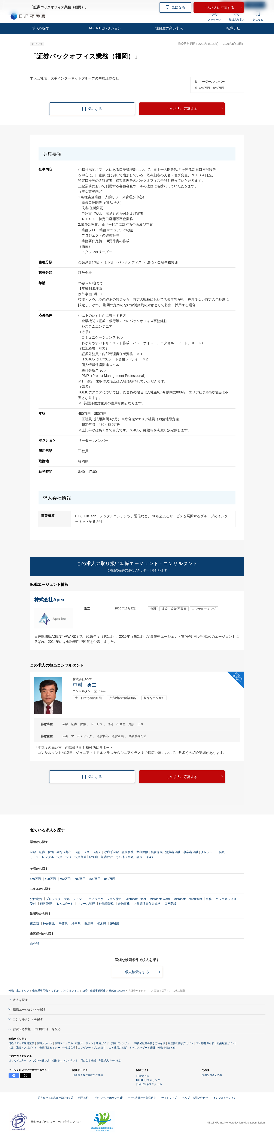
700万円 (79, 878)
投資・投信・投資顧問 (71, 857)
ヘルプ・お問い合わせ (195, 1097)
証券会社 (128, 852)
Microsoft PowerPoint (188, 899)
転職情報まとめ (167, 1047)
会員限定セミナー (49, 1047)
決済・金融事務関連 (94, 990)
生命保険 (142, 852)
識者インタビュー (121, 1043)
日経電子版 (142, 1076)
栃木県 (101, 923)
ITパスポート (64, 903)
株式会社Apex (117, 990)
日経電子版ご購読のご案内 (87, 1075)
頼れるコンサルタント (65, 1060)
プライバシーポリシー (108, 1097)
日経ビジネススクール (149, 1084)
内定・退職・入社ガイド (23, 1047)
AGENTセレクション (105, 28)
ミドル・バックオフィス (65, 990)
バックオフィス (226, 899)
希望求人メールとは (110, 1060)
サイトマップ (169, 1097)
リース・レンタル (42, 857)
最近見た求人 (236, 16)
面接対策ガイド (226, 1043)
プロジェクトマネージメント (65, 899)
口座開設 (170, 903)
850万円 (109, 878)
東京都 (34, 923)
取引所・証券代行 (101, 857)
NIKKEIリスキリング (148, 1080)
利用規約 (83, 1097)
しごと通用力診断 (116, 1047)
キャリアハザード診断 (142, 1047)
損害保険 (157, 852)
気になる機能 (88, 1060)
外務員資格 (106, 903)
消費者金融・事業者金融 (181, 852)
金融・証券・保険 (42, 852)
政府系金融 (111, 852)
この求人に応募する (182, 109)
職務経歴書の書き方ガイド (149, 1043)
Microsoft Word (160, 899)
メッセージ (214, 16)
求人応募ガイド (205, 1043)
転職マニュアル (64, 1043)
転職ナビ (233, 28)
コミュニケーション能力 (105, 899)
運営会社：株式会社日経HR (55, 1097)
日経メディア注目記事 (21, 1043)
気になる (258, 16)
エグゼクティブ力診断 (91, 1047)
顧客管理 (46, 903)
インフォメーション (224, 1097)
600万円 (65, 878)
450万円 (35, 878)
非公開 (34, 943)
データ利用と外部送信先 (142, 1097)
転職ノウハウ (44, 1043)
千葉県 (63, 923)
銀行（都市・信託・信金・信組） (79, 852)
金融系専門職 (40, 990)
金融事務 (124, 903)
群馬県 (88, 923)
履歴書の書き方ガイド (181, 1043)
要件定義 (36, 899)
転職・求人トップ (19, 990)
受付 (33, 903)
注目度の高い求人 (169, 28)
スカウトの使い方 (39, 1060)
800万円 (94, 878)
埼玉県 (75, 923)
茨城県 (114, 923)
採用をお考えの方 (212, 1075)
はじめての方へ (18, 1060)
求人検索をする (137, 972)
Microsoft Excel (135, 899)
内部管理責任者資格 (147, 903)
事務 (209, 899)
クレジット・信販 (213, 852)
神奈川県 (49, 923)
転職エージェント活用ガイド (92, 1043)
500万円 (50, 878)
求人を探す (40, 28)
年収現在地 (69, 1047)
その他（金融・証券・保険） (135, 857)
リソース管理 (86, 903)
